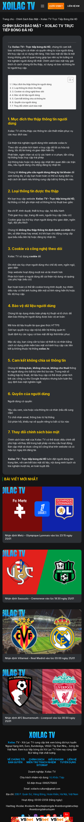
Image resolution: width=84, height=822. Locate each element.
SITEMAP (42, 765)
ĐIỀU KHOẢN (55, 759)
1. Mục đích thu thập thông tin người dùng (32, 84)
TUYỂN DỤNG (68, 762)
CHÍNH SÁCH (36, 759)
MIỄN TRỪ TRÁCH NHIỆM (41, 762)
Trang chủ (8, 19)
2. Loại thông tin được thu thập (27, 88)
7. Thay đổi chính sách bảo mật (27, 106)
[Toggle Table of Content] (69, 80)
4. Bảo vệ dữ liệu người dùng (26, 95)
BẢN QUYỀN (15, 762)
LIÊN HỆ (72, 759)
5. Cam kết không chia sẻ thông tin (29, 98)
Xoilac (16, 46)
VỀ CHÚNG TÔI (16, 759)
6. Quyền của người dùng (24, 102)
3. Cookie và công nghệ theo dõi (28, 91)
